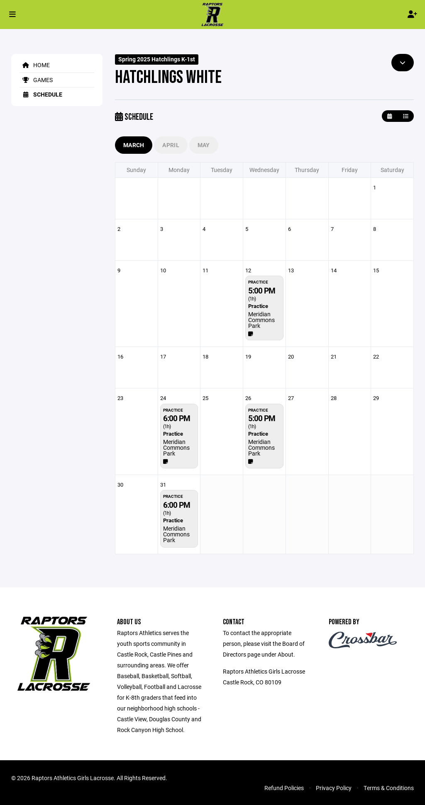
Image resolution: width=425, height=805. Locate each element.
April (170, 145)
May (204, 145)
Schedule (41, 94)
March (133, 145)
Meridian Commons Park (261, 320)
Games (36, 80)
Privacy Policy (334, 788)
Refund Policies (284, 788)
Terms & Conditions (389, 788)
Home (35, 65)
